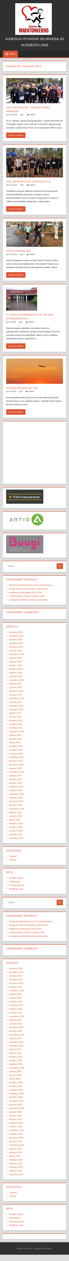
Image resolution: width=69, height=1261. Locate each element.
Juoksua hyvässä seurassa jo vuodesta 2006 (34, 45)
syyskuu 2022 (15, 708)
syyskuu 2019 (15, 785)
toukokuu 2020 (16, 760)
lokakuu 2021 (15, 719)
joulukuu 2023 (15, 682)
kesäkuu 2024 (15, 671)
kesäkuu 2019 (15, 789)
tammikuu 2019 (16, 808)
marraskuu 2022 (16, 705)
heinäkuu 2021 (16, 727)
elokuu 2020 (15, 749)
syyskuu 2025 (15, 646)
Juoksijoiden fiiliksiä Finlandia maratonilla (28, 606)
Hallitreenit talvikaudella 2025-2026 (25, 599)
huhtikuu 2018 (15, 841)
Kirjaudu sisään (16, 884)
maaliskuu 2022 (16, 712)
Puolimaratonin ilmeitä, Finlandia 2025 (27, 602)
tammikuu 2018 (16, 844)
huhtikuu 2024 (15, 679)
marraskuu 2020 (16, 738)
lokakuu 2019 (15, 782)
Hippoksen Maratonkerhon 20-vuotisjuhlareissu (31, 591)
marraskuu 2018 (16, 815)
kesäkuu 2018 (15, 833)
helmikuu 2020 (16, 767)
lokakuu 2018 (15, 819)
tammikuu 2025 (16, 653)
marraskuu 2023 (16, 686)
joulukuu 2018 (15, 811)
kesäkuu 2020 (15, 756)
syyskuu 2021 (15, 723)
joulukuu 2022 (15, 701)
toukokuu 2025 (16, 649)
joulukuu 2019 (15, 774)
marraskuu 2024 (16, 660)
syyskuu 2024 (15, 668)
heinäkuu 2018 (16, 830)
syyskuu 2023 (15, 693)
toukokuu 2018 (16, 837)
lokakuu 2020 (15, 741)
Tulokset (13, 862)
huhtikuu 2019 (15, 796)
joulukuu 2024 (15, 657)
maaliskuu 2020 (16, 763)
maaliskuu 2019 (16, 800)
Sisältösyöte (14, 888)
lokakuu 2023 (15, 690)
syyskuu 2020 (15, 745)
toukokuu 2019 (16, 793)
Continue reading (15, 141)
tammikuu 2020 (16, 771)
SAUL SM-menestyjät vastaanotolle (33, 187)
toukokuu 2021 (16, 734)
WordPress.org (16, 895)
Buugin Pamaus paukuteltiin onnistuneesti (28, 595)
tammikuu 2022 (16, 716)
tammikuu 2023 (16, 697)
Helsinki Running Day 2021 (25, 394)
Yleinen (32, 121)
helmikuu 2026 (16, 638)
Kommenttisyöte (16, 891)
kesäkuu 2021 (15, 730)
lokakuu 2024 (15, 664)
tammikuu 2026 (16, 642)
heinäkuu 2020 (16, 752)
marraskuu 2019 (16, 778)
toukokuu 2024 (16, 675)
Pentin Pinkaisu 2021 (21, 257)
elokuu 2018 (15, 826)
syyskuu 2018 (15, 822)
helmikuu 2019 (16, 804)
